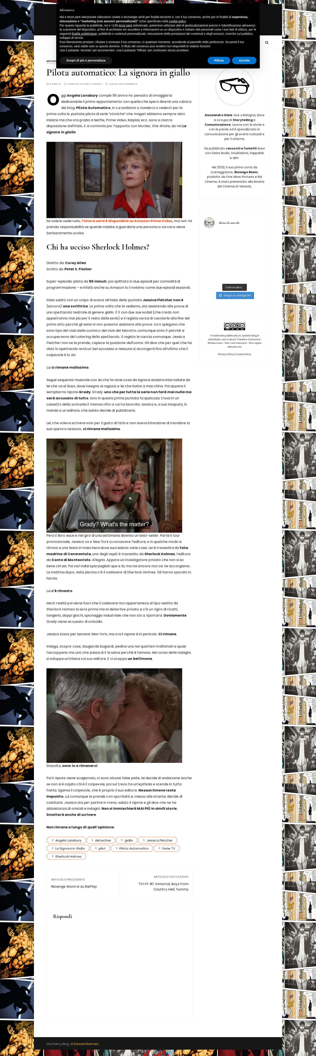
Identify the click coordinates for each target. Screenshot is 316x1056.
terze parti (125, 25)
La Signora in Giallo (70, 848)
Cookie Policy (243, 354)
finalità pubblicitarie (84, 33)
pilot (102, 848)
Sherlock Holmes (68, 856)
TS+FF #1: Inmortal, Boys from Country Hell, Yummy (163, 887)
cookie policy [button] (177, 21)
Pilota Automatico (134, 848)
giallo (129, 840)
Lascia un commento (123, 84)
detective (103, 840)
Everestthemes (86, 1044)
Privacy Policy (226, 354)
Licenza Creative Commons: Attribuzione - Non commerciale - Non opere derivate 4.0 (234, 343)
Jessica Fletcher (160, 840)
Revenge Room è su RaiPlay (74, 886)
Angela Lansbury (68, 840)
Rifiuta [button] (219, 60)
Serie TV (168, 848)
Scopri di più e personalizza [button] (85, 60)
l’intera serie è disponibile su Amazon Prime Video (127, 221)
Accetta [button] (244, 60)
